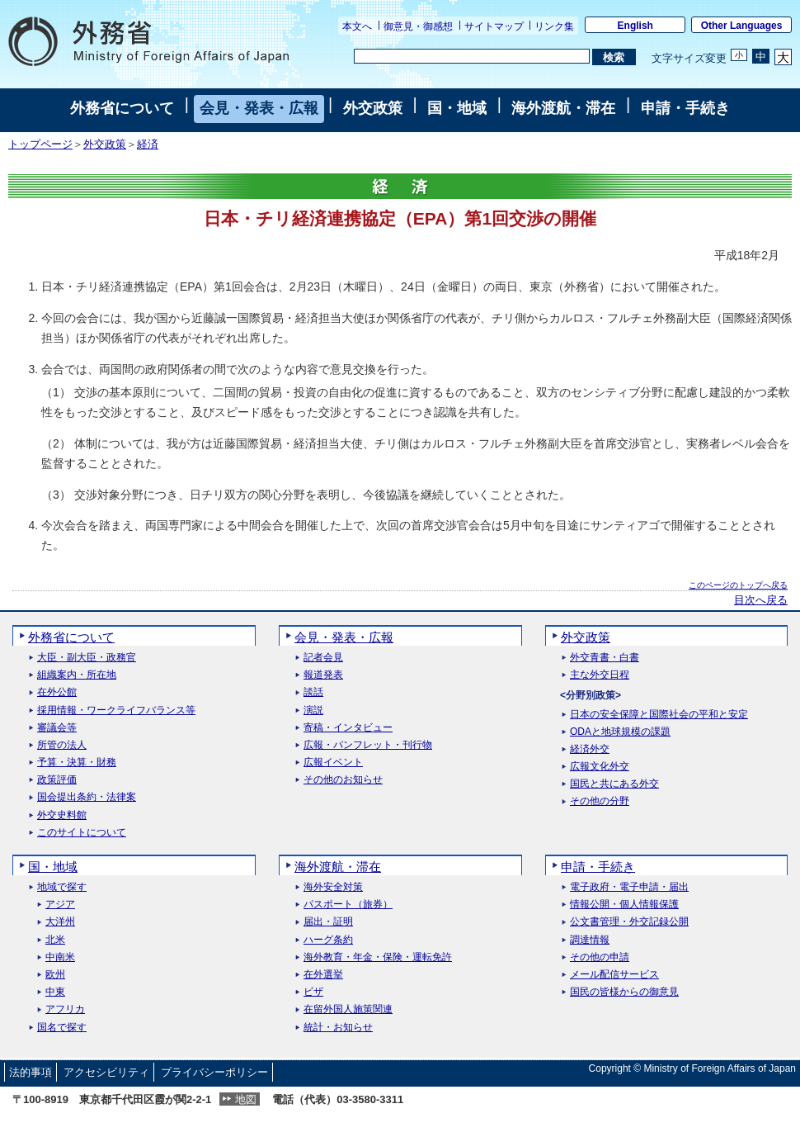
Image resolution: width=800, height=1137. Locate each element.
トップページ (40, 144)
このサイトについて (81, 832)
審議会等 (57, 727)
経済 (147, 144)
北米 (55, 940)
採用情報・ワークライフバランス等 (116, 710)
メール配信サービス (614, 974)
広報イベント (333, 762)
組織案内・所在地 (76, 675)
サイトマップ (494, 26)
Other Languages (742, 25)
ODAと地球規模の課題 (620, 732)
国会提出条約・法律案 (86, 797)
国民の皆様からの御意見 (624, 992)
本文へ (357, 26)
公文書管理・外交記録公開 (629, 922)
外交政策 (372, 108)
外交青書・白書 (604, 657)
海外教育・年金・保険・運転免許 (378, 957)
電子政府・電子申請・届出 (629, 887)
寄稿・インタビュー (348, 727)
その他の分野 (599, 801)
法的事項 (30, 1072)
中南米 (60, 957)
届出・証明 (328, 922)
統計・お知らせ (338, 1027)
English (635, 25)
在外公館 (57, 692)
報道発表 (323, 675)
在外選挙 (323, 974)
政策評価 (57, 780)
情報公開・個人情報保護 (624, 904)
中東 (55, 992)
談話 (313, 692)
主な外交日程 (599, 675)
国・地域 (457, 108)
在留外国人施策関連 (348, 1009)
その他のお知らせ (343, 780)
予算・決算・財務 (76, 762)
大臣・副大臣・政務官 (86, 657)
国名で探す (62, 1027)
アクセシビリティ (106, 1072)
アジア (60, 904)
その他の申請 (599, 957)
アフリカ (65, 1009)
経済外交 (589, 749)
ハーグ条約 (328, 940)
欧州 (55, 974)
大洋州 (60, 922)
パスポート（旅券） (348, 904)
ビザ (313, 992)
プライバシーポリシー (214, 1072)
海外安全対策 (333, 887)
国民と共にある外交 (614, 784)
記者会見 (323, 657)
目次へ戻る (761, 600)
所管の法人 (62, 745)
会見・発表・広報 (259, 108)
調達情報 (589, 940)
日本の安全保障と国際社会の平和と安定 (659, 714)
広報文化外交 (599, 766)
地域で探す (62, 887)
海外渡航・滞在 (563, 108)
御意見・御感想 (418, 26)
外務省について (122, 108)
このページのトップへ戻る (738, 585)
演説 (313, 710)
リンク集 (554, 26)
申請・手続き (685, 108)
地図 (245, 1099)
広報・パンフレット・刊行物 (368, 745)
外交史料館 (62, 815)
